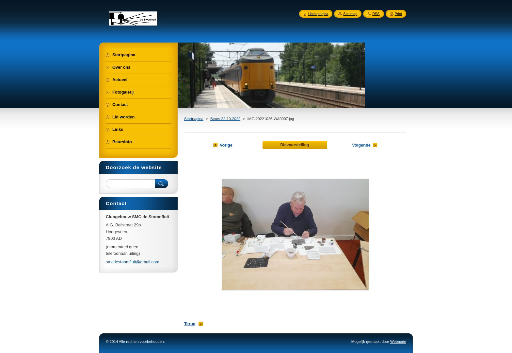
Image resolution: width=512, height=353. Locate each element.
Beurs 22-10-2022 (225, 119)
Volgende (361, 145)
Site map (350, 14)
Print (398, 14)
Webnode (398, 342)
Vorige (226, 145)
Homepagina (318, 14)
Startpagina (193, 119)
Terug (190, 323)
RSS (375, 14)
